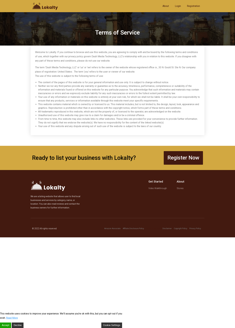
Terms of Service (153, 228)
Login (178, 6)
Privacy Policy (195, 228)
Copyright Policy (180, 228)
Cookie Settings (111, 325)
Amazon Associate (112, 228)
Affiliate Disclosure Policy (133, 228)
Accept (5, 325)
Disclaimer (167, 228)
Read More (12, 317)
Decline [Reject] (18, 325)
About (166, 6)
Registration (193, 6)
